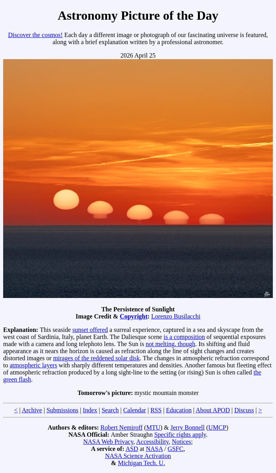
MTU (153, 427)
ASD (131, 448)
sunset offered (90, 329)
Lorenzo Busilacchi (175, 316)
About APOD (213, 410)
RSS (155, 410)
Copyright (133, 316)
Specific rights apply (180, 434)
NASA (154, 448)
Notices (181, 441)
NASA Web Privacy (108, 441)
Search (110, 410)
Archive (32, 410)
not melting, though (170, 344)
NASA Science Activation (138, 456)
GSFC (175, 448)
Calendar (134, 410)
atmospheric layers (33, 365)
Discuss (244, 410)
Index (90, 410)
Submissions (62, 410)
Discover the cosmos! (35, 35)
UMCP (217, 427)
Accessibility (152, 441)
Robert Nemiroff (122, 427)
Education (179, 410)
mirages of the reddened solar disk (96, 358)
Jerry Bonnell (187, 427)
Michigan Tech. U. (141, 463)
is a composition (184, 336)
